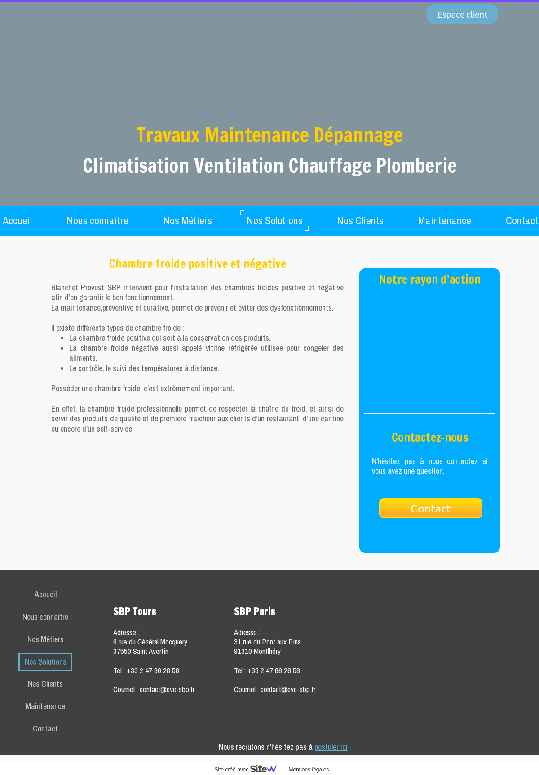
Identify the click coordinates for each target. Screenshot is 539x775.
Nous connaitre (97, 220)
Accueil (46, 594)
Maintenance (444, 220)
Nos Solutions (275, 220)
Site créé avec (248, 769)
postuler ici (331, 747)
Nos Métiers (187, 220)
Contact (45, 728)
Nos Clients (360, 220)
